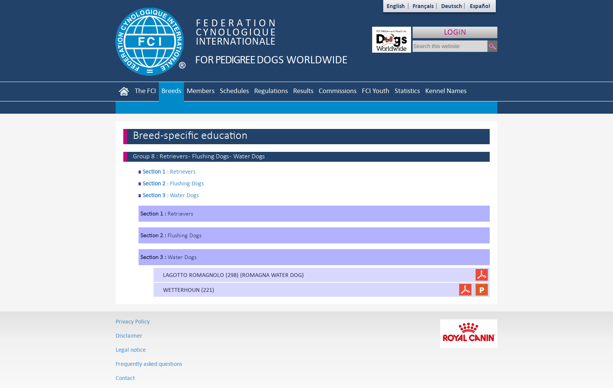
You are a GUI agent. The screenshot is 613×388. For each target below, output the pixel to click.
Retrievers (169, 171)
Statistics (407, 90)
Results (303, 90)
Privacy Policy (133, 321)
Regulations (271, 90)
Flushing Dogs (173, 183)
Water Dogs (171, 195)
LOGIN (455, 32)
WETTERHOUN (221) (188, 289)
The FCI (145, 90)
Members (201, 90)
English (396, 6)
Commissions (338, 90)
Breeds (171, 90)
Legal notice (131, 349)
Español (480, 6)
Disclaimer (129, 335)
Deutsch (451, 6)
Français (423, 6)
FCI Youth (375, 90)
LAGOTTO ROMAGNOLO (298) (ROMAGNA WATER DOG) (233, 275)
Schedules (234, 90)
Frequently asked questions (149, 363)
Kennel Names (445, 90)
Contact (125, 378)
